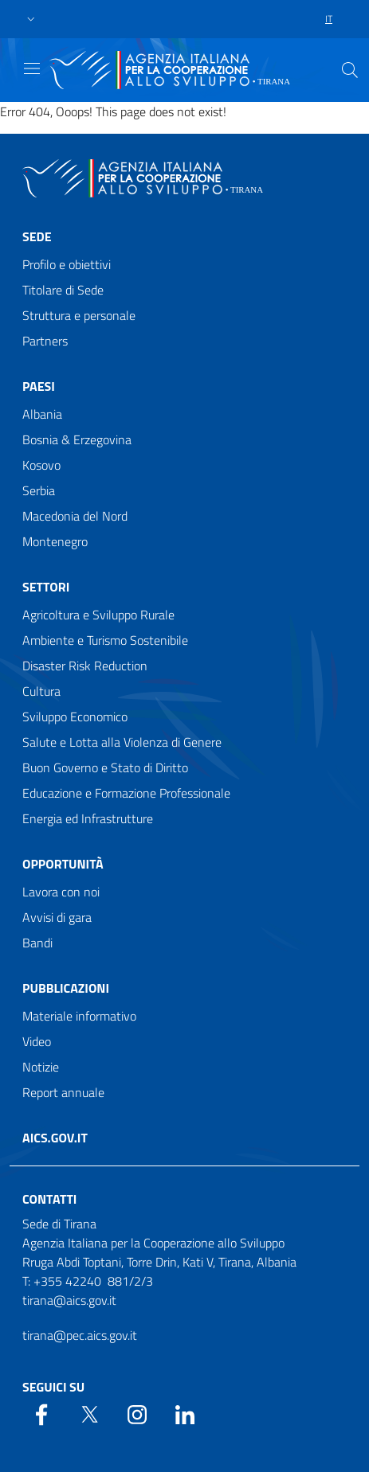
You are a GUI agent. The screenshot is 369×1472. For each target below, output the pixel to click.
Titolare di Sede (63, 289)
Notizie (40, 1066)
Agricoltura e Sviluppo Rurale (98, 614)
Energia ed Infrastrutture (87, 818)
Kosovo (41, 464)
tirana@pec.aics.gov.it (79, 1335)
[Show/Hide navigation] (31, 68)
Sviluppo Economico (75, 716)
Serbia (38, 490)
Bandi (37, 942)
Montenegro (55, 541)
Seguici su (53, 1386)
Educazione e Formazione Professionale (126, 792)
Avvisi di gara (57, 917)
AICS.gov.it (55, 1137)
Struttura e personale (78, 315)
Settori (45, 586)
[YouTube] (137, 1413)
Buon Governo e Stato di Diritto (105, 767)
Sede (37, 236)
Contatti (49, 1198)
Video (36, 1041)
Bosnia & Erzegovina (77, 439)
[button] (31, 19)
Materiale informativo (79, 1015)
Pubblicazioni (65, 988)
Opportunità (63, 863)
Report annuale (63, 1092)
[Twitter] (89, 1413)
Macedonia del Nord (75, 515)
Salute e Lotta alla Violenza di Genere (122, 742)
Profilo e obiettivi (66, 264)
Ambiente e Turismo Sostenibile (105, 640)
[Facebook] (41, 1413)
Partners (45, 340)
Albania (42, 414)
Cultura (41, 691)
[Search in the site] (349, 70)
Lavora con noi (61, 891)
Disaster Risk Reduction (84, 665)
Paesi (38, 386)
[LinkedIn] (185, 1413)
